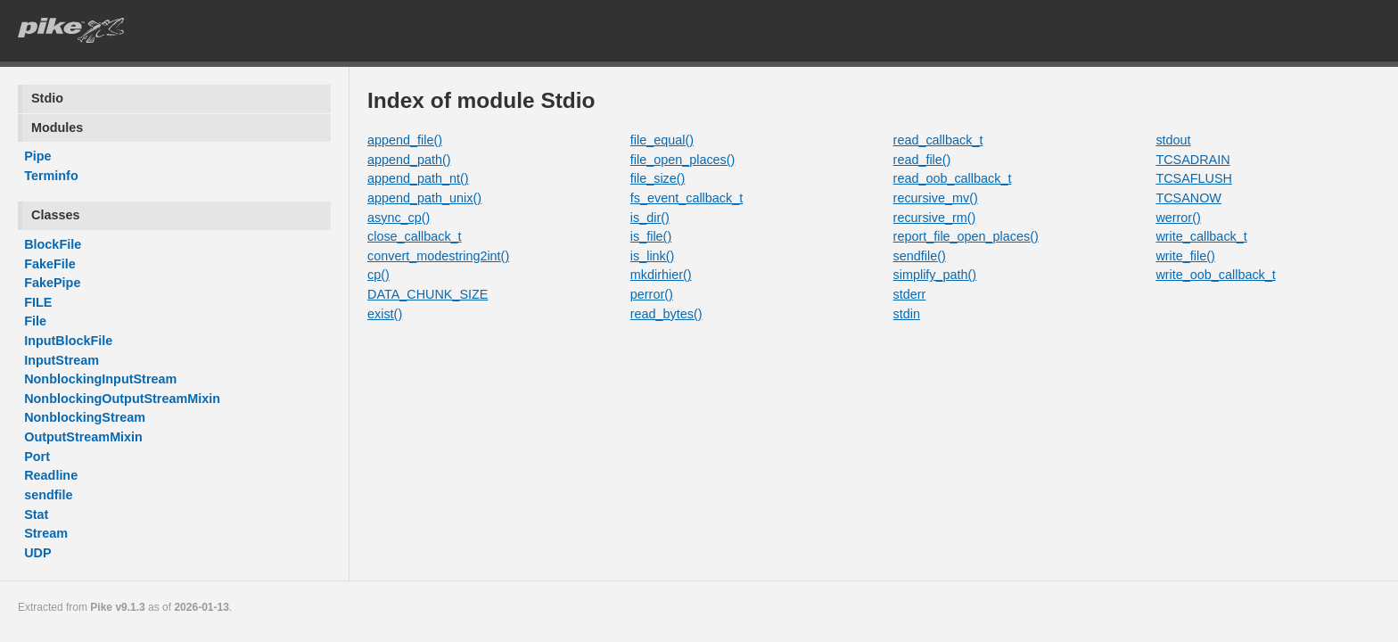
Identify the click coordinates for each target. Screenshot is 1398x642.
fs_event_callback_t (686, 198)
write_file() (1184, 256)
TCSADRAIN (1192, 159)
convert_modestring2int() (438, 256)
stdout (1172, 140)
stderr (909, 294)
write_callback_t (1200, 236)
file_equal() (662, 140)
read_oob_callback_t (952, 178)
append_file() (404, 140)
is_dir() (650, 217)
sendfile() (919, 256)
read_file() (922, 159)
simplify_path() (935, 275)
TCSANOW (1188, 198)
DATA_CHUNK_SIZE (427, 294)
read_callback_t (938, 140)
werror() (1177, 217)
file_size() (658, 178)
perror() (651, 294)
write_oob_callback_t (1215, 275)
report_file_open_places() (966, 236)
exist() (384, 314)
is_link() (652, 256)
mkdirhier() (661, 275)
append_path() (409, 159)
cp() (378, 275)
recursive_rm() (934, 217)
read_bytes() (666, 314)
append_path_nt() (418, 178)
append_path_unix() (424, 198)
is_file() (650, 236)
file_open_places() (683, 159)
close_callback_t (414, 236)
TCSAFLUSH (1193, 178)
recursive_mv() (935, 198)
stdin (906, 314)
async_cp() (398, 217)
